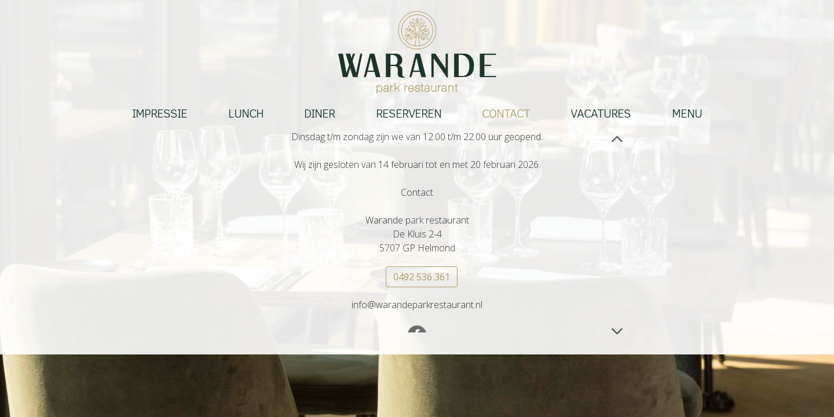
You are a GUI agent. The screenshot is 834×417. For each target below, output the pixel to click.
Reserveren (408, 114)
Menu (687, 114)
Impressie (159, 114)
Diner (319, 114)
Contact (506, 114)
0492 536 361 (421, 277)
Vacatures (600, 114)
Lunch (246, 114)
